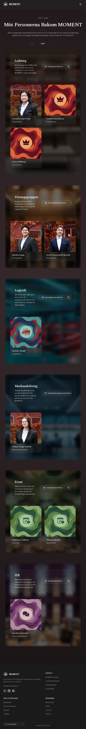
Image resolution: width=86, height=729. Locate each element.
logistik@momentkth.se (52, 297)
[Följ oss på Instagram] (4, 691)
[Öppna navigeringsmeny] (80, 4)
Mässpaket (7, 702)
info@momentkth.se (54, 67)
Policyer (48, 714)
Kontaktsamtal (51, 685)
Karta (48, 706)
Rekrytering (50, 702)
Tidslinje (6, 714)
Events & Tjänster (9, 706)
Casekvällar (50, 689)
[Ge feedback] (11, 724)
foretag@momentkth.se (55, 203)
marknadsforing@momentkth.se (58, 393)
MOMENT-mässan (52, 677)
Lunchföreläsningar (52, 681)
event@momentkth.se (53, 488)
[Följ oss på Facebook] (13, 691)
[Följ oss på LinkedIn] (9, 691)
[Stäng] (23, 724)
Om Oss (48, 710)
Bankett (6, 710)
